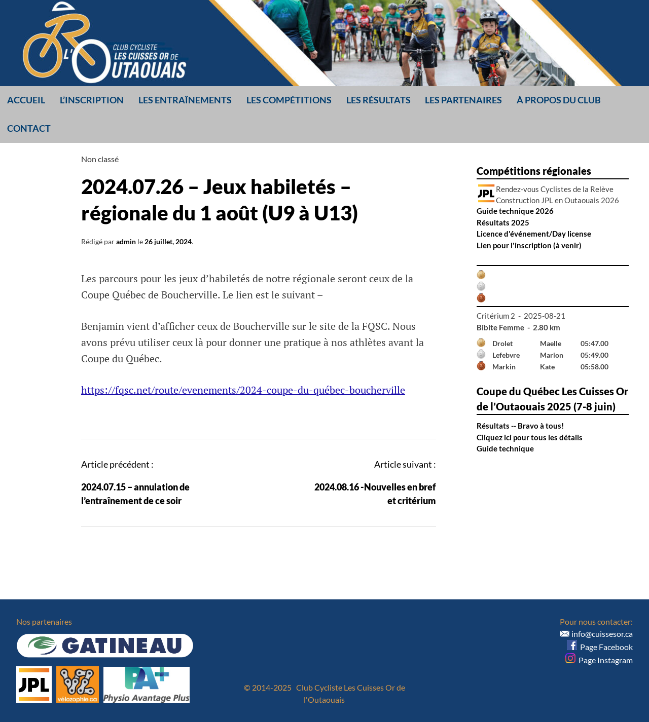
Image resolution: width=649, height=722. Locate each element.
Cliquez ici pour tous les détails (530, 437)
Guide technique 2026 (515, 210)
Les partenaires (463, 99)
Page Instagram (599, 660)
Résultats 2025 (503, 222)
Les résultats (378, 99)
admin (126, 241)
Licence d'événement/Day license (534, 233)
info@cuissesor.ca (602, 633)
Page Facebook (600, 647)
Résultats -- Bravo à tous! (520, 425)
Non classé (100, 159)
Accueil (26, 99)
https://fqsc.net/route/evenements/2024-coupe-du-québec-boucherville (243, 390)
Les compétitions (289, 99)
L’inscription (92, 99)
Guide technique (505, 448)
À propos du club (559, 99)
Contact (29, 128)
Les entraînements (185, 99)
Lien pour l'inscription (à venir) (529, 245)
